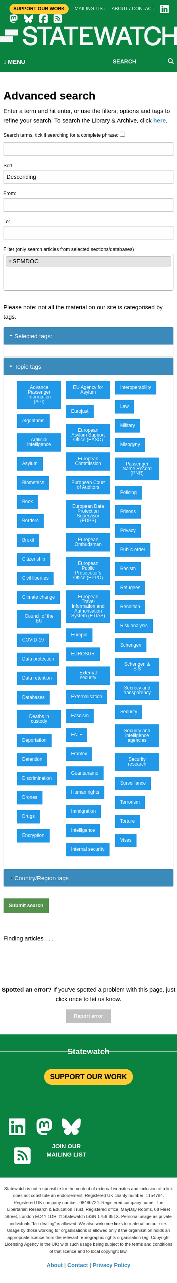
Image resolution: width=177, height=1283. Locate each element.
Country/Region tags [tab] (38, 878)
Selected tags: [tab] (30, 336)
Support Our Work (39, 8)
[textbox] (8, 275)
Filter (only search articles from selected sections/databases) (69, 249)
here (159, 120)
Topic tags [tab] (24, 366)
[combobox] (89, 272)
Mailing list (90, 8)
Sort (8, 166)
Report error (88, 1016)
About (55, 1265)
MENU (14, 61)
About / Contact (133, 8)
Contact (77, 1265)
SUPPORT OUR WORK (88, 1077)
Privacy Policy (112, 1265)
